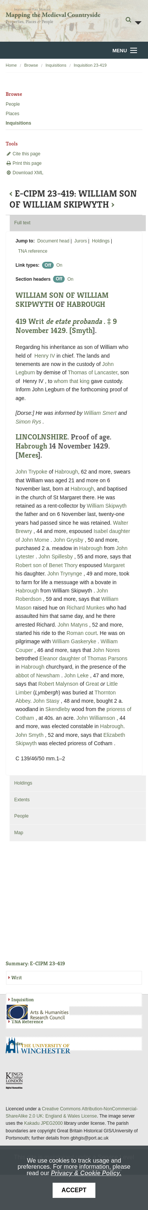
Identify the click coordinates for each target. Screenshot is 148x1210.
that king (79, 381)
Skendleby (57, 709)
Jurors (80, 241)
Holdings (101, 241)
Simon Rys (29, 422)
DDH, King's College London (15, 1080)
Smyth (82, 330)
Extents (22, 799)
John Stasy (47, 701)
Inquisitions (55, 65)
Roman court (82, 633)
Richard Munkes (86, 608)
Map (18, 832)
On (59, 265)
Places (12, 113)
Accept (74, 1190)
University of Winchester (41, 1046)
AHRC (38, 1012)
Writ (16, 977)
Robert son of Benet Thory (47, 565)
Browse (31, 65)
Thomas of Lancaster (92, 372)
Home (11, 65)
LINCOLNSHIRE (41, 437)
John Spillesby (56, 556)
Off (48, 265)
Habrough (31, 446)
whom (61, 381)
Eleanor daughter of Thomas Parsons (83, 658)
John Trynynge (65, 574)
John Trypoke (32, 472)
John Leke (77, 675)
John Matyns (73, 625)
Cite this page (23, 153)
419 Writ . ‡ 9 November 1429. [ (66, 326)
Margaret (114, 565)
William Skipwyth (106, 506)
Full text (22, 222)
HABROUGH (86, 304)
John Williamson (96, 718)
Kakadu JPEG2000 (43, 1123)
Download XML (25, 172)
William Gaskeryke (75, 641)
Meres (28, 455)
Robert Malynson (59, 684)
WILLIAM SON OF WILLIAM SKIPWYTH (62, 300)
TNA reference (32, 251)
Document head (53, 241)
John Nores (106, 650)
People (13, 104)
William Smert (101, 413)
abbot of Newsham (38, 675)
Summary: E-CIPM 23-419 (35, 963)
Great (92, 684)
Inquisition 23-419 (90, 65)
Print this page (24, 163)
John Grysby (68, 540)
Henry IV (44, 356)
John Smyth (30, 735)
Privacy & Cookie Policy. (86, 1173)
